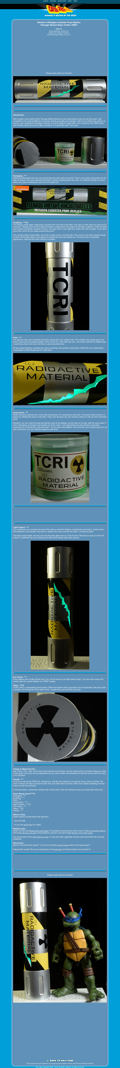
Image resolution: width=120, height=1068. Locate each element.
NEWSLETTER (62, 1)
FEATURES (53, 1)
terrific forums (62, 845)
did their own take (29, 833)
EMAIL (70, 1)
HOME (75, 1)
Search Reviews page (40, 837)
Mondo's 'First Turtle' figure (82, 833)
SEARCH (46, 1)
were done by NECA (97, 831)
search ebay (28, 825)
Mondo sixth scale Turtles (39, 831)
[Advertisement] (59, 53)
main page (58, 849)
